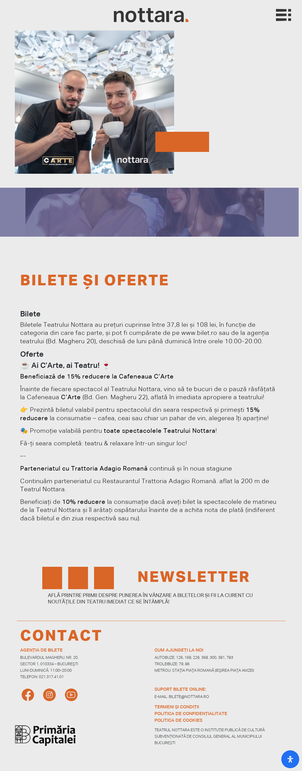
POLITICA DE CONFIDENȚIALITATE (190, 714)
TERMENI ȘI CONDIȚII (176, 707)
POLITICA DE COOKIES (178, 720)
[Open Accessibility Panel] (290, 759)
